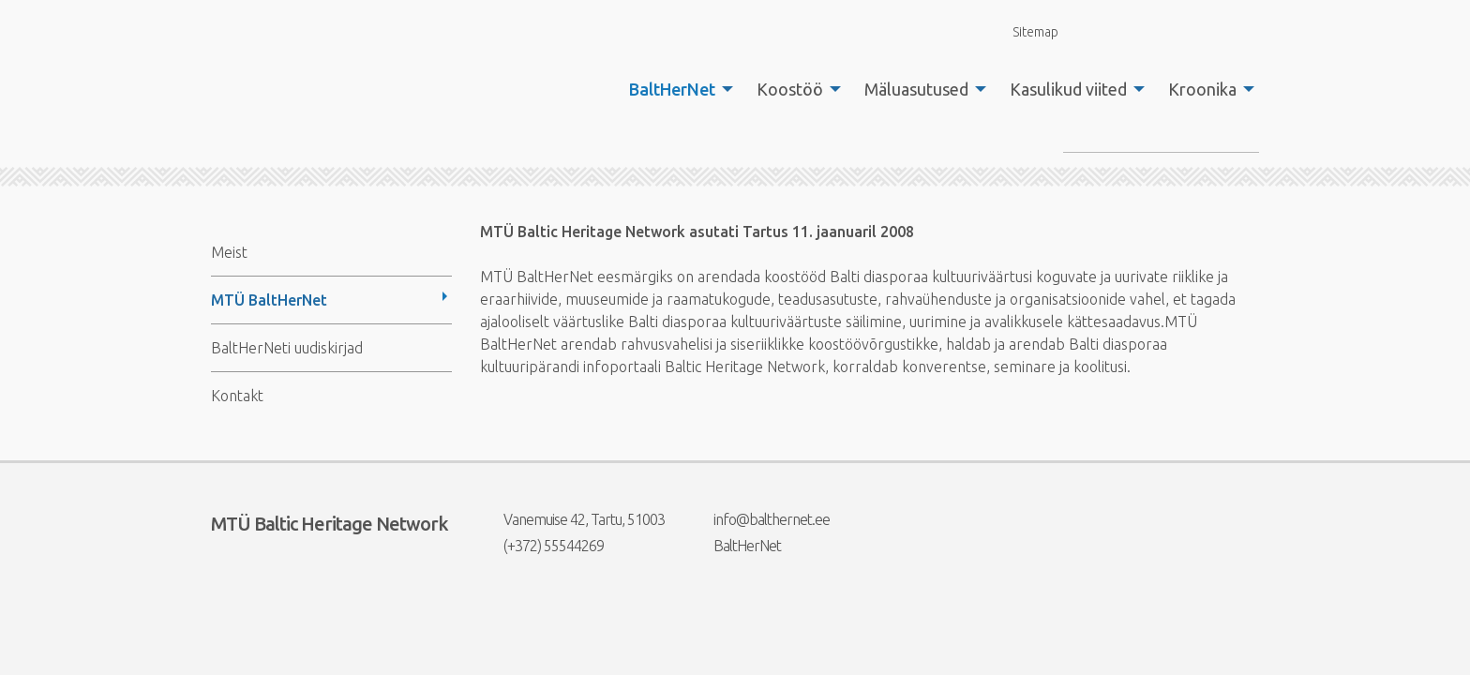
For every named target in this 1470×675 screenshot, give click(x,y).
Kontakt (237, 395)
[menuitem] (676, 89)
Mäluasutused (916, 89)
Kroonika (1202, 89)
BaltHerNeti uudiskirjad (287, 347)
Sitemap (1024, 31)
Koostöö (790, 89)
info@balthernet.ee (760, 519)
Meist (229, 252)
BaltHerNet (672, 89)
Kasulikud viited (1068, 89)
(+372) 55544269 (542, 545)
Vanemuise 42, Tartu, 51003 (572, 519)
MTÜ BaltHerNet (269, 300)
